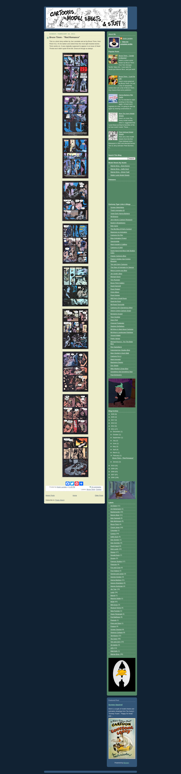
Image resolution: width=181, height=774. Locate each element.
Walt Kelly (114, 651)
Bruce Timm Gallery (117, 283)
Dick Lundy (114, 549)
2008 (113, 472)
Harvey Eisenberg (116, 583)
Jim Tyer (113, 589)
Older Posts (99, 495)
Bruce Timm (91, 489)
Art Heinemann (115, 509)
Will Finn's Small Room (118, 298)
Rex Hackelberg (116, 347)
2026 (113, 414)
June (115, 443)
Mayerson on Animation (118, 232)
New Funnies (115, 611)
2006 (113, 477)
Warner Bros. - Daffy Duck (119, 169)
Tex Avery (113, 639)
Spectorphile (114, 241)
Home (75, 495)
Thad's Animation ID (117, 210)
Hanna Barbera (115, 580)
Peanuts (113, 620)
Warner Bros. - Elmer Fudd (119, 172)
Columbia (113, 530)
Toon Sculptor (115, 317)
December (117, 431)
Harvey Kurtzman (116, 586)
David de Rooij (115, 301)
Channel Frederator (117, 323)
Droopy (113, 558)
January (116, 462)
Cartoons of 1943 (116, 248)
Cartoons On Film (116, 235)
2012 (113, 426)
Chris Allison (114, 292)
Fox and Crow (115, 568)
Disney (112, 552)
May (114, 446)
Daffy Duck (114, 537)
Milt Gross (114, 605)
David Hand (114, 546)
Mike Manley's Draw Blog (119, 369)
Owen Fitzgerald (116, 614)
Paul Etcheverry (116, 375)
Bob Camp (114, 226)
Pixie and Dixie (115, 623)
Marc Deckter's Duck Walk (119, 353)
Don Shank (114, 365)
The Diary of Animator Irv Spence (122, 267)
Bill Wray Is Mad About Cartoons (121, 329)
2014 (113, 423)
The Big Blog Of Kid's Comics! (121, 229)
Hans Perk (114, 320)
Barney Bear (114, 515)
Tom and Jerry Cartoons (118, 264)
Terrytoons (114, 636)
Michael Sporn (115, 277)
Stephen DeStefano (117, 326)
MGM (112, 602)
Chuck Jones (115, 527)
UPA (112, 648)
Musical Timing (115, 608)
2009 (113, 469)
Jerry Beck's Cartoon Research (121, 220)
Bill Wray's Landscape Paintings (121, 332)
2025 (113, 417)
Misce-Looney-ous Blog (118, 270)
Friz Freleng (114, 571)
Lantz (112, 592)
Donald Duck (115, 555)
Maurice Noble (115, 598)
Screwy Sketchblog (117, 207)
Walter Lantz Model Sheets (119, 175)
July (114, 441)
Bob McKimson (115, 521)
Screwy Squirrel (116, 629)
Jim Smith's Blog (116, 274)
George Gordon (116, 577)
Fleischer (113, 564)
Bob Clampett (115, 518)
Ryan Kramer (115, 295)
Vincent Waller (115, 335)
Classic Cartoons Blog (118, 256)
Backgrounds (115, 512)
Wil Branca (114, 217)
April (115, 449)
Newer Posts (50, 495)
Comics (98, 489)
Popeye (113, 626)
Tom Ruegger (115, 280)
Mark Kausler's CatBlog (118, 244)
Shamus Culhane (116, 632)
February (116, 455)
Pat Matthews (115, 617)
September (117, 438)
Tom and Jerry (115, 642)
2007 (113, 475)
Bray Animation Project (118, 238)
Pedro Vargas (115, 338)
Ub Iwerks (114, 645)
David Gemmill (115, 286)
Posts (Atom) (59, 500)
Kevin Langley (128, 38)
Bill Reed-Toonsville (117, 304)
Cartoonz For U (115, 356)
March (115, 452)
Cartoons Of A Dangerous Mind (121, 308)
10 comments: (96, 487)
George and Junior (117, 574)
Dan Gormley (115, 543)
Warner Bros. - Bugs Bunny (120, 166)
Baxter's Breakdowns (117, 223)
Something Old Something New (121, 372)
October (116, 435)
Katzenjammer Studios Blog (120, 350)
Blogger (126, 763)
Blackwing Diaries (116, 362)
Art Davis (113, 506)
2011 (113, 429)
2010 (113, 466)
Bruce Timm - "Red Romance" (64, 37)
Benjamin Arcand (116, 314)
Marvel (112, 595)
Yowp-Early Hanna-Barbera (120, 213)
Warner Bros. (115, 654)
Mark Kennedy (115, 359)
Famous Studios (116, 561)
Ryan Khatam (115, 289)
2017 (113, 420)
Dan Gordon (114, 540)
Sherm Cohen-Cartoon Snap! (120, 311)
